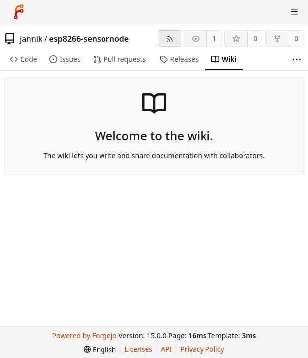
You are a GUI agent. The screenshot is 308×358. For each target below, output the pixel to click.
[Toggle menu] (294, 12)
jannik (31, 39)
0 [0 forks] (296, 38)
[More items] (296, 59)
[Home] (19, 12)
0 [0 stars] (255, 38)
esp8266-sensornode (89, 39)
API (166, 349)
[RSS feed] (169, 38)
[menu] (100, 349)
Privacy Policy (202, 349)
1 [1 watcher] (214, 38)
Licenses (139, 349)
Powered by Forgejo (84, 335)
